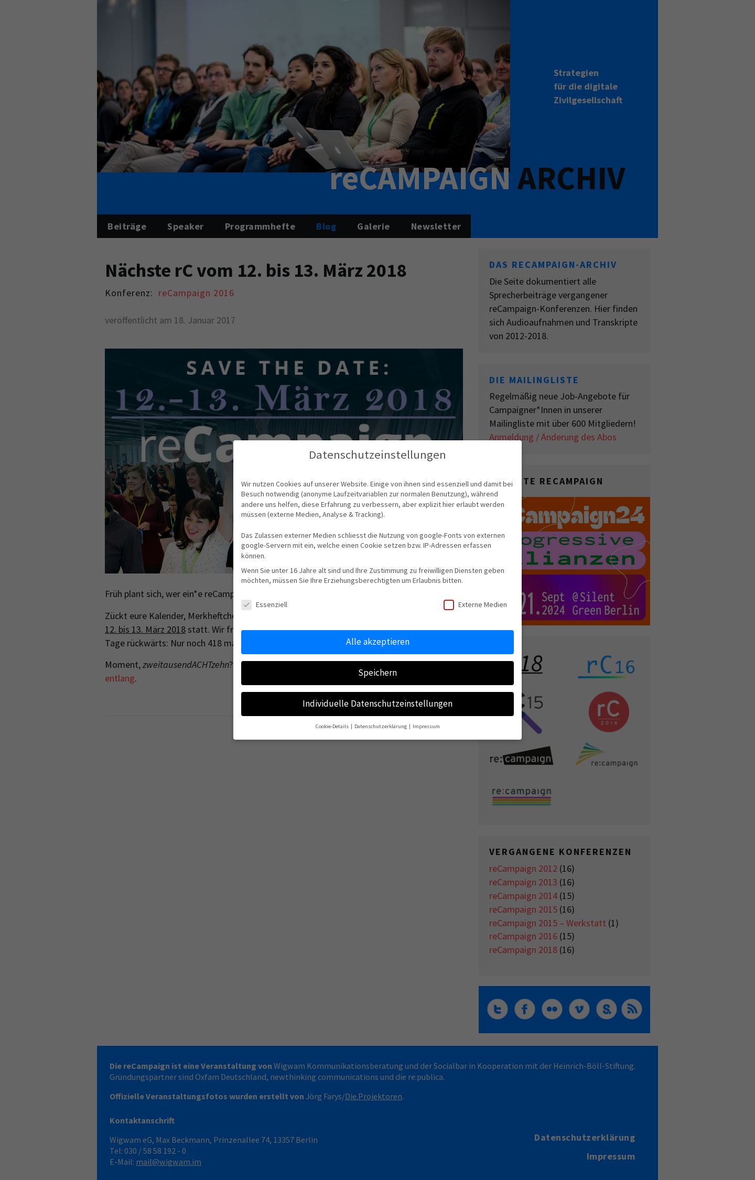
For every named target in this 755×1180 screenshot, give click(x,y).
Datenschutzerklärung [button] (381, 726)
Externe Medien (475, 605)
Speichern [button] (377, 672)
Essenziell (264, 605)
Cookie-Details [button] (333, 726)
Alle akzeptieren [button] (377, 641)
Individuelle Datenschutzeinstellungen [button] (377, 703)
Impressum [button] (426, 726)
